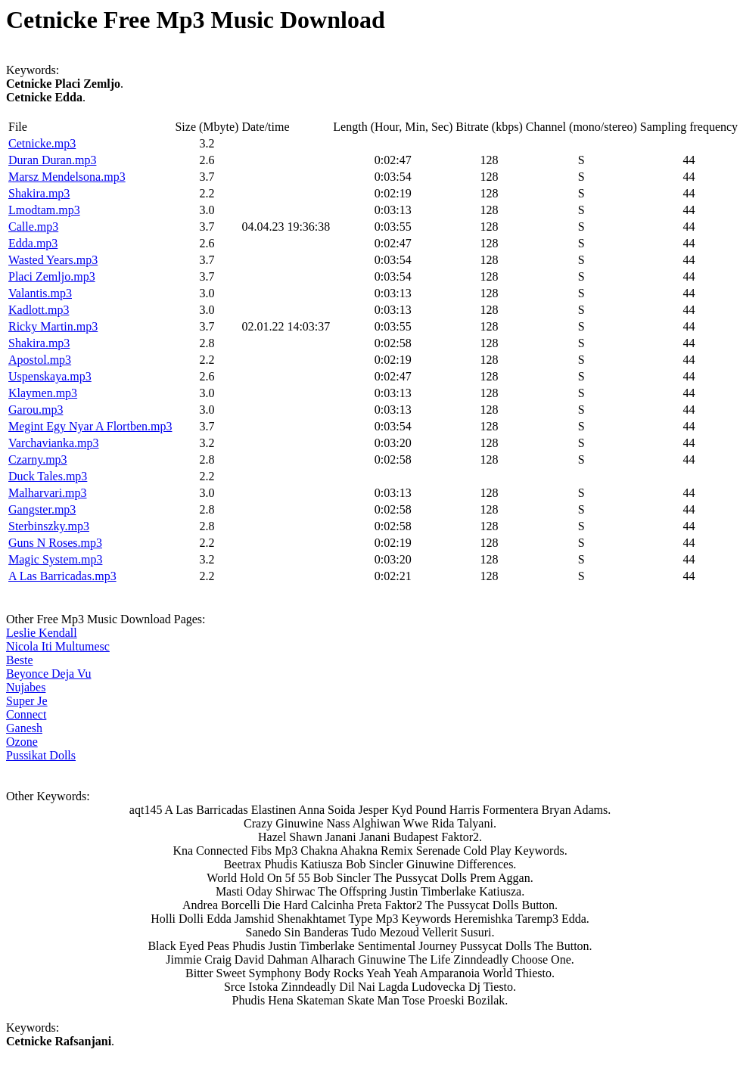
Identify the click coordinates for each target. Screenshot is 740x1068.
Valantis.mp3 (40, 293)
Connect (26, 714)
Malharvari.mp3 (47, 492)
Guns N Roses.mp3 (55, 542)
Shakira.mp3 (39, 193)
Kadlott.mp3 (38, 309)
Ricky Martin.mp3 (53, 326)
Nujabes (25, 687)
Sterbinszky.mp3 (48, 526)
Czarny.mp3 (37, 459)
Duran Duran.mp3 (52, 160)
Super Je (27, 700)
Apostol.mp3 (39, 359)
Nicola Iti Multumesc (58, 646)
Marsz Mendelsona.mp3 (67, 176)
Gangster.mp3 (42, 509)
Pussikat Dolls (41, 755)
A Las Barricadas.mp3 (62, 576)
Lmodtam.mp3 (44, 209)
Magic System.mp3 (55, 559)
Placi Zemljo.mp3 (51, 276)
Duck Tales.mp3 (47, 476)
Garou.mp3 (35, 409)
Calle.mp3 (33, 226)
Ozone (22, 741)
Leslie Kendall (41, 632)
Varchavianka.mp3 (53, 442)
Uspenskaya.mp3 (50, 376)
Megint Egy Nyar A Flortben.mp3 (90, 426)
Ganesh (24, 728)
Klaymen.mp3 (42, 393)
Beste (19, 660)
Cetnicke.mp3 (42, 143)
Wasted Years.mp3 (53, 259)
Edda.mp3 (33, 243)
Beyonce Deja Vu (48, 673)
